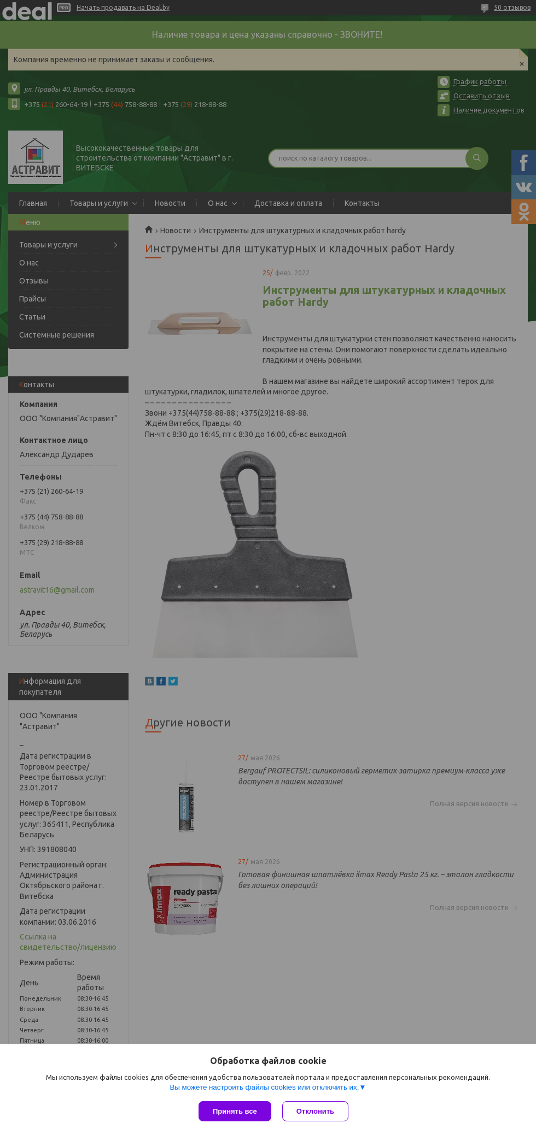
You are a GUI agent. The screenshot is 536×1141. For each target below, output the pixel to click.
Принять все (235, 1111)
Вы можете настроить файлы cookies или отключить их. (264, 1087)
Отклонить (315, 1111)
